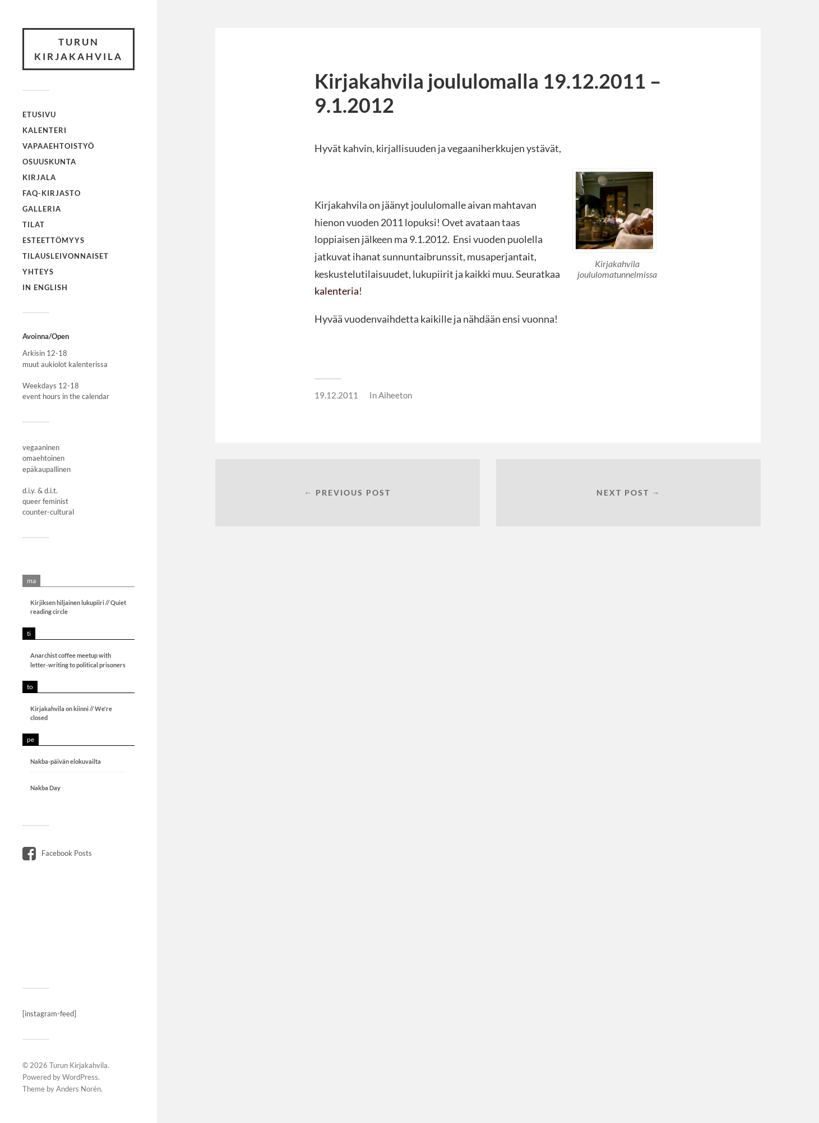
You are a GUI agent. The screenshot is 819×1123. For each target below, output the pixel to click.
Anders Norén (78, 1088)
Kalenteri (44, 130)
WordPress (80, 1076)
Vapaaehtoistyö (58, 145)
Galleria (41, 208)
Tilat (33, 224)
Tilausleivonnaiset (65, 255)
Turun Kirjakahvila (78, 49)
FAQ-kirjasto (51, 193)
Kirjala (39, 177)
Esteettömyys (53, 240)
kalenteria (336, 291)
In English (45, 287)
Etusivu (39, 114)
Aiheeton (395, 395)
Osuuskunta (49, 161)
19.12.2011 (336, 395)
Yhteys (38, 271)
